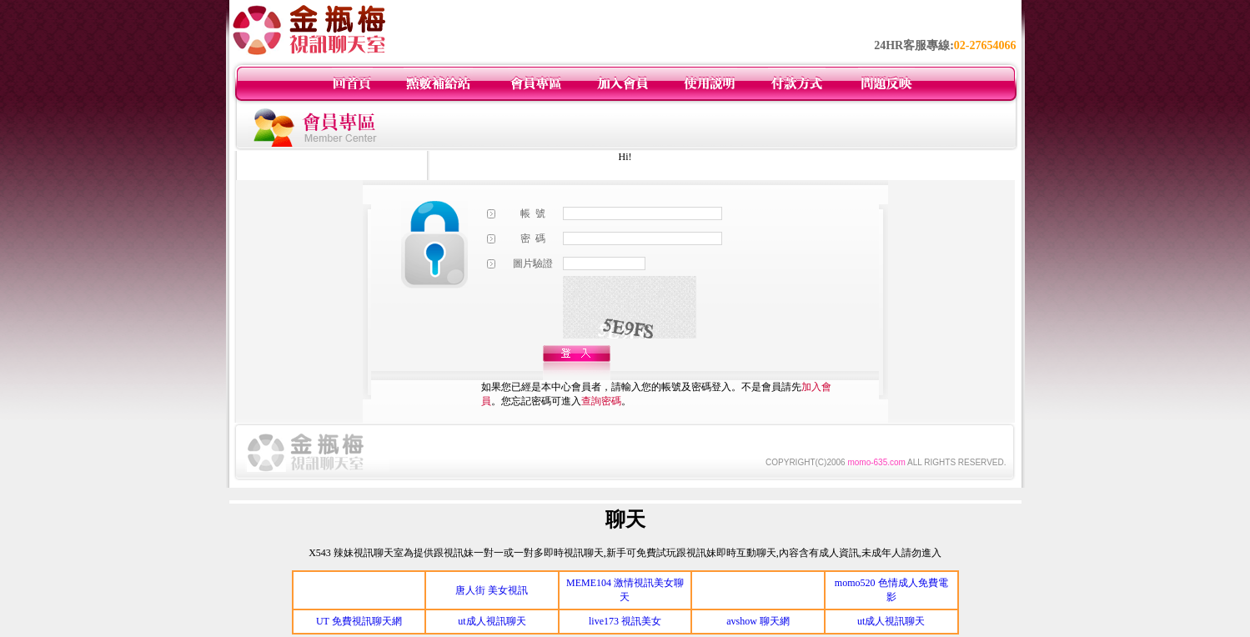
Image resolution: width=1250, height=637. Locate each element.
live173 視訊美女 (625, 621)
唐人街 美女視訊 (491, 590)
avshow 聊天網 (758, 621)
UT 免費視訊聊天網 (359, 621)
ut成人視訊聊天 (491, 621)
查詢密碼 (601, 401)
